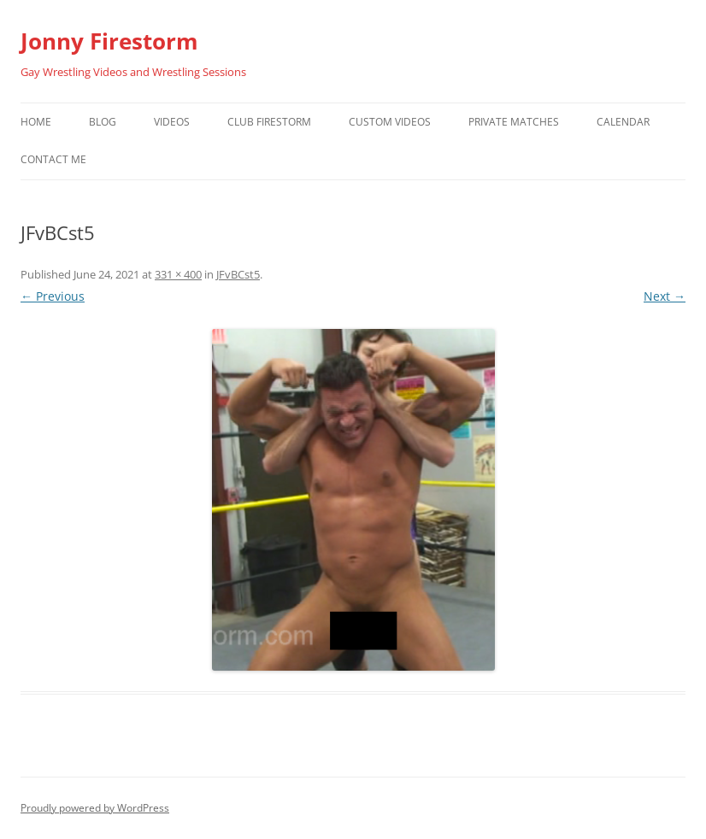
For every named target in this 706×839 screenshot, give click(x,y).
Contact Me (53, 159)
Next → (664, 296)
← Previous (53, 296)
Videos (172, 121)
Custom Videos (390, 121)
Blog (102, 121)
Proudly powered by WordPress (95, 808)
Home (36, 121)
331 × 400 (178, 274)
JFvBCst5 (238, 274)
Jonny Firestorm (109, 41)
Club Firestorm (269, 121)
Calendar (623, 121)
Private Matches (513, 121)
